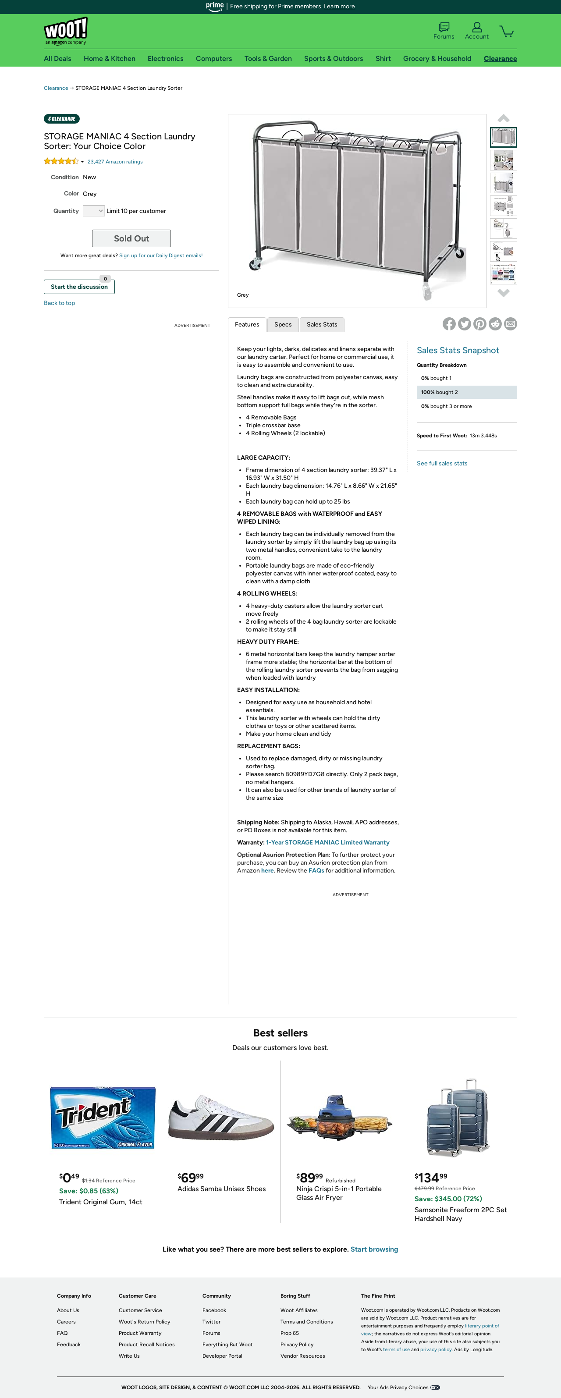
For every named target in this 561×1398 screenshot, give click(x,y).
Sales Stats (322, 324)
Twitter (211, 1322)
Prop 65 (289, 1333)
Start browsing (374, 1249)
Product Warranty (140, 1333)
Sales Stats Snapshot (458, 350)
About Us (68, 1310)
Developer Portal (222, 1356)
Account (477, 31)
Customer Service (140, 1310)
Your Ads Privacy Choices (398, 1387)
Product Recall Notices (147, 1344)
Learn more (339, 6)
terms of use (396, 1349)
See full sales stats (442, 463)
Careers (66, 1322)
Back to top (59, 303)
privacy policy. (436, 1349)
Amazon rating (115, 162)
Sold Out (131, 238)
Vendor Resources (302, 1356)
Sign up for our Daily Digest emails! (161, 255)
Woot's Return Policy (144, 1322)
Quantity (66, 211)
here (267, 870)
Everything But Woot (227, 1344)
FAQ (62, 1333)
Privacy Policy (296, 1344)
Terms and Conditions (306, 1322)
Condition (65, 177)
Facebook (214, 1310)
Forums (443, 31)
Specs (283, 324)
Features (247, 324)
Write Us (129, 1356)
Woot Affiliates (299, 1310)
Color (71, 193)
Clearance (56, 88)
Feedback (69, 1344)
